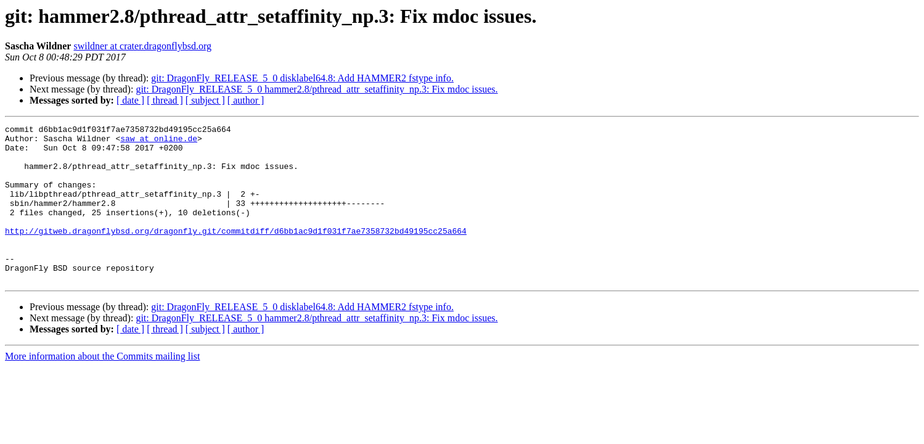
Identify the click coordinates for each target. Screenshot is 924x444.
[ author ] (245, 100)
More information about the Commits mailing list (102, 387)
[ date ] (130, 100)
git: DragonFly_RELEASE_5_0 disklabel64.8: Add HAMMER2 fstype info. (302, 78)
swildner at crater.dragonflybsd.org (142, 46)
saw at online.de (158, 141)
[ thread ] (165, 100)
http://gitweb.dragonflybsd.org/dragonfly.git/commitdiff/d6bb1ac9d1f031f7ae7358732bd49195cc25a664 (236, 252)
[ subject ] (205, 100)
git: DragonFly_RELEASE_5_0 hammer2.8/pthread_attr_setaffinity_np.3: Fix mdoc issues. (316, 89)
